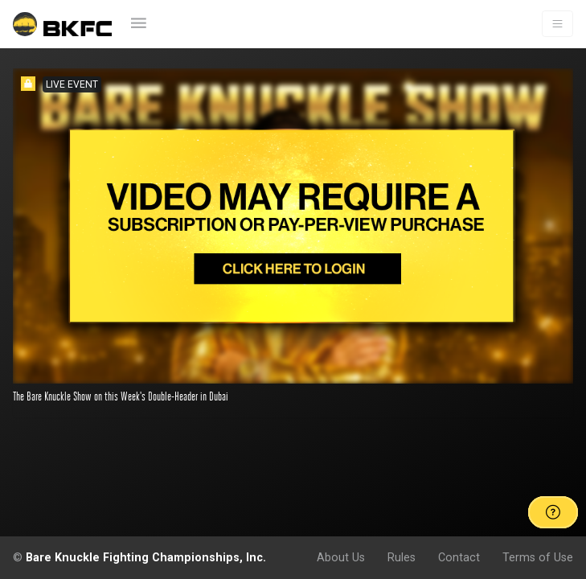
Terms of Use (537, 557)
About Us (341, 557)
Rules (401, 557)
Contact (459, 557)
